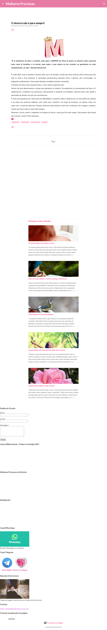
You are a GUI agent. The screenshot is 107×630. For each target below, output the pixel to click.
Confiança (25, 122)
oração (44, 122)
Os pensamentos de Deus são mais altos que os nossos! (46, 350)
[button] (12, 30)
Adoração (15, 122)
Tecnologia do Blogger (53, 623)
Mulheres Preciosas (20, 4)
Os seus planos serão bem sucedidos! (40, 314)
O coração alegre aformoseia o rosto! (41, 243)
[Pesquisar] (37, 3)
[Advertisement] (53, 166)
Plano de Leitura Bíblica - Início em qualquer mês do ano (47, 279)
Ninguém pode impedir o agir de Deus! (41, 386)
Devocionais (35, 122)
